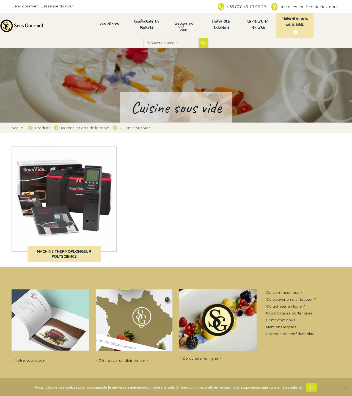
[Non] (345, 387)
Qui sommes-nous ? (284, 292)
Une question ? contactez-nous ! (309, 6)
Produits (42, 127)
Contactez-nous (280, 320)
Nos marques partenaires (289, 313)
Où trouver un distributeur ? (123, 360)
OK (311, 387)
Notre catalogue (30, 360)
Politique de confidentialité (290, 333)
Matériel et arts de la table (85, 127)
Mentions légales (281, 326)
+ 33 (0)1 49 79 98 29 (246, 6)
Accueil (18, 127)
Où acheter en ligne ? (201, 358)
